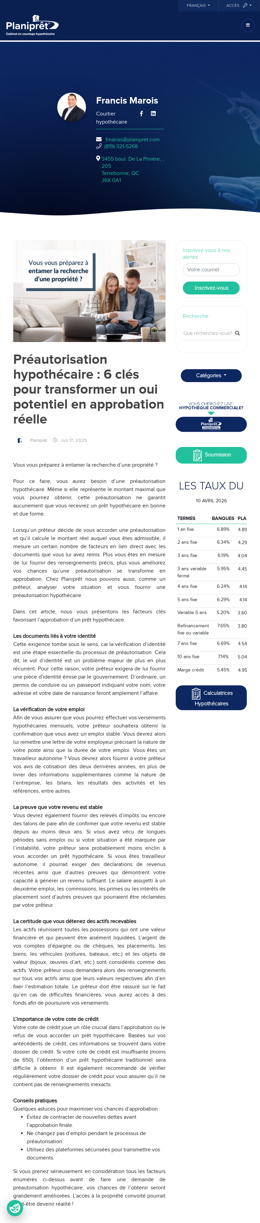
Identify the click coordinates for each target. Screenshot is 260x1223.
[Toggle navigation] (248, 25)
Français (197, 6)
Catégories (209, 375)
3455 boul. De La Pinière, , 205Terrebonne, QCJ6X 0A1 (133, 169)
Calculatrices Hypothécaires (211, 697)
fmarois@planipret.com (133, 139)
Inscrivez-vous (211, 288)
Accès (237, 5)
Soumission (211, 455)
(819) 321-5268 (121, 146)
